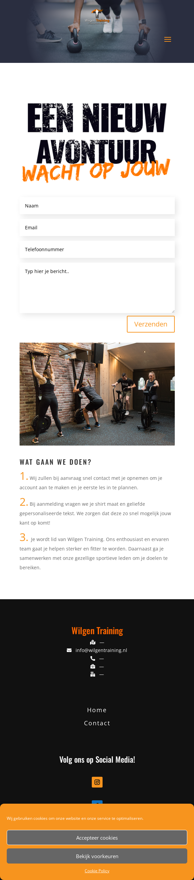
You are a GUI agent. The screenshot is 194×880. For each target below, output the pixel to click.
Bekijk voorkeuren (97, 856)
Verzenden (150, 324)
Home (97, 710)
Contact (97, 723)
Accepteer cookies (97, 837)
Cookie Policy (97, 871)
